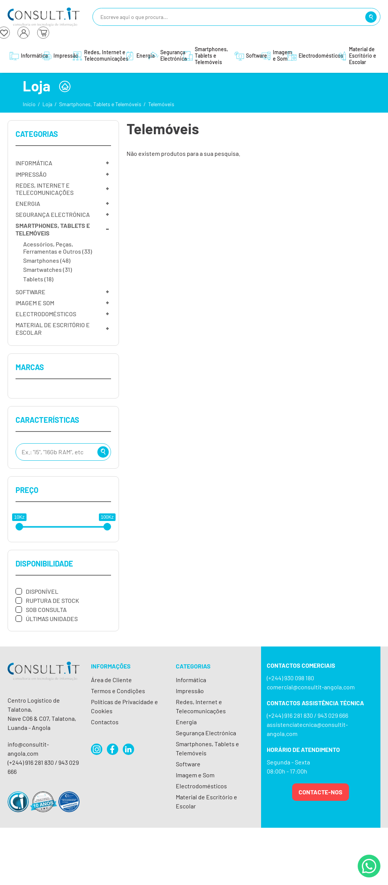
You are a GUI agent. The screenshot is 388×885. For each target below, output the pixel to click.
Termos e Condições (118, 690)
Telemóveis (161, 104)
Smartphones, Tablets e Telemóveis (100, 104)
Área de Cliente (111, 679)
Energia (186, 721)
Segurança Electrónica (206, 732)
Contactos (105, 721)
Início (29, 104)
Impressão (190, 690)
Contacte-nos (321, 792)
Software (188, 763)
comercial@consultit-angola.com (311, 686)
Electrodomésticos (201, 785)
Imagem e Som (195, 774)
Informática (191, 679)
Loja (47, 104)
